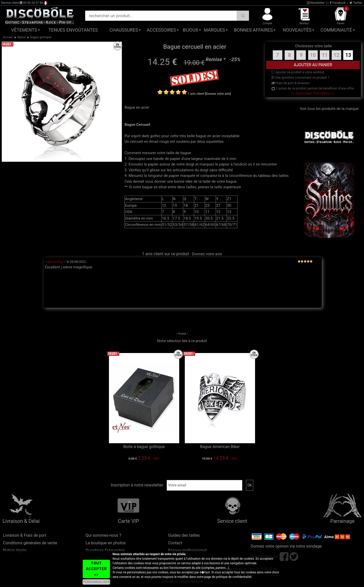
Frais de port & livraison (290, 83)
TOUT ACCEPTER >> (96, 569)
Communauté (336, 30)
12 (336, 55)
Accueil (8, 37)
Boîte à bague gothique (144, 446)
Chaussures (123, 30)
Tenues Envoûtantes (73, 30)
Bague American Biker (220, 446)
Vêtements (24, 30)
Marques (214, 30)
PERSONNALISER (96, 582)
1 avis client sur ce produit (165, 253)
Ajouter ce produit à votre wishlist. (298, 72)
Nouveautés (297, 30)
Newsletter (316, 3)
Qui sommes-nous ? (103, 535)
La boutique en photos (106, 543)
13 (348, 55)
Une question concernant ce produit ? (300, 77)
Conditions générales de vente (30, 543)
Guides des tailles (184, 535)
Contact (175, 543)
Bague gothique (41, 37)
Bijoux (190, 30)
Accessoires (161, 30)
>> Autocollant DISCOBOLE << (312, 93)
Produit (182, 333)
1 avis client (196, 94)
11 (325, 55)
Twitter (355, 3)
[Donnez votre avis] (218, 94)
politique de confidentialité (234, 577)
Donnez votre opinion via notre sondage (286, 546)
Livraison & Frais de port (24, 535)
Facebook (338, 3)
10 (313, 55)
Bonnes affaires (253, 30)
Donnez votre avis (207, 254)
